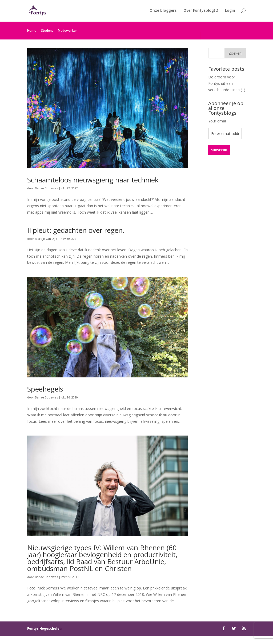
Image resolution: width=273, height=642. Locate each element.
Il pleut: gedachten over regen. (76, 230)
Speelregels (45, 389)
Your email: (217, 120)
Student (47, 30)
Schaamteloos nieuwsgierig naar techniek (93, 180)
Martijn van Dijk (46, 239)
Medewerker (67, 30)
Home (31, 30)
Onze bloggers (163, 11)
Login (230, 11)
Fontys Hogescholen (44, 628)
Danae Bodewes (46, 188)
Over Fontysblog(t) (200, 11)
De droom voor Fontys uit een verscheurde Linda (224, 83)
